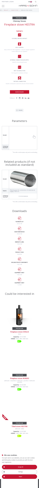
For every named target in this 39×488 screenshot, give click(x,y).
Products (6, 10)
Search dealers (19, 92)
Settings (13, 472)
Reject (12, 476)
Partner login (8, 1)
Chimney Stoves (15, 10)
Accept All (13, 467)
